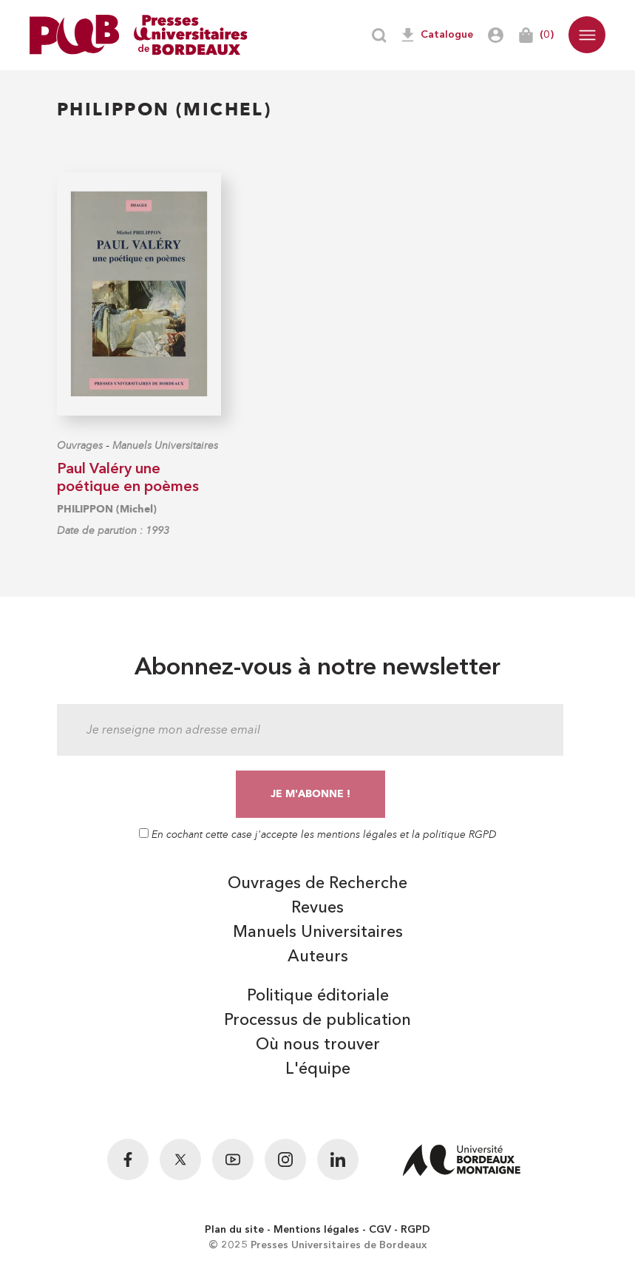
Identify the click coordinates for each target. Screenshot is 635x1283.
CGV (380, 1230)
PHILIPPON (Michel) (107, 509)
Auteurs (318, 957)
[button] (586, 34)
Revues (317, 908)
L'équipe (317, 1069)
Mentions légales (316, 1230)
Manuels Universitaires (165, 445)
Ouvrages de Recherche (317, 884)
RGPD (415, 1230)
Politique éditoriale (318, 996)
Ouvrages (80, 445)
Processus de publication (317, 1020)
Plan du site (234, 1230)
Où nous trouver (318, 1045)
